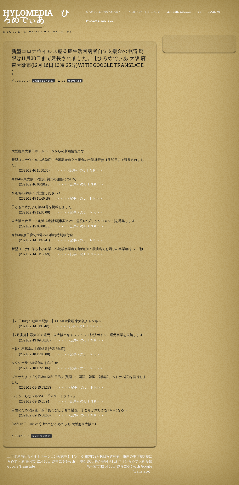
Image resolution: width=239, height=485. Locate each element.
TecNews (214, 11)
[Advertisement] (79, 119)
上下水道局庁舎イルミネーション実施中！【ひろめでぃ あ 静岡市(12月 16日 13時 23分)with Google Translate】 (42, 461)
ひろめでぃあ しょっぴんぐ (143, 11)
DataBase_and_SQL (99, 20)
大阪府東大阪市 (41, 435)
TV (199, 11)
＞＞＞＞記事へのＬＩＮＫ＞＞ (79, 170)
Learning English (178, 11)
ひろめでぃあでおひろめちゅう (103, 11)
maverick (74, 80)
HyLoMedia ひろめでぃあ (36, 16)
